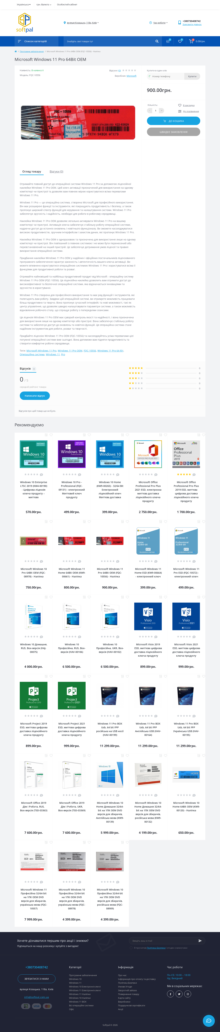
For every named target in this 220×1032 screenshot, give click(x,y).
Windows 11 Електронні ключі (85, 990)
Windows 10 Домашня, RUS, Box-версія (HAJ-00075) (33, 648)
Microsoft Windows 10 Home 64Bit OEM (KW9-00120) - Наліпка (186, 806)
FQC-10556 (90, 350)
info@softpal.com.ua (36, 997)
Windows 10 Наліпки (80, 997)
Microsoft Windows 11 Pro (41, 350)
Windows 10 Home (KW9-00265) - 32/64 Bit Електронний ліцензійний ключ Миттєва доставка (110, 490)
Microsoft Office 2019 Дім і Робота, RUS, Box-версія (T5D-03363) (33, 806)
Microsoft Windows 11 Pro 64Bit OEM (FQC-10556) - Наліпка (110, 572)
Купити (192, 76)
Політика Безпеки (156, 947)
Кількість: (153, 104)
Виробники (124, 1001)
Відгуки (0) (56, 171)
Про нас (122, 975)
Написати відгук (35, 395)
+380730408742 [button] (36, 967)
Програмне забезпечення (32, 51)
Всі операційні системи (81, 1005)
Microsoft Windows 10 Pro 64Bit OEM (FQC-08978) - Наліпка (34, 572)
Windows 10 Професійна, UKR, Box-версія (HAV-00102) (110, 648)
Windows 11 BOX (77, 1001)
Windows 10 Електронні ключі (85, 986)
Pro (63, 354)
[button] (82, 22)
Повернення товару (128, 994)
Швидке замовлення (174, 132)
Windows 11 (53, 354)
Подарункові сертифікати (131, 1005)
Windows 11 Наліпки (80, 994)
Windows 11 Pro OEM (70, 350)
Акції (120, 1009)
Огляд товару (31, 171)
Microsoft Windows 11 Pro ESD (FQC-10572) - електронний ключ (186, 572)
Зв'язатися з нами (36, 978)
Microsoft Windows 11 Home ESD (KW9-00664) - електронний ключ (148, 572)
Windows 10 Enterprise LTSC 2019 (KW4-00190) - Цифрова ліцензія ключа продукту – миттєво (33, 490)
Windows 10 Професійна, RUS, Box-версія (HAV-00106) (71, 648)
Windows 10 (75, 979)
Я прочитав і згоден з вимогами (160, 947)
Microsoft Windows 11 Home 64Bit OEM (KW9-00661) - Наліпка (71, 572)
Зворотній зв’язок (127, 990)
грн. (43, 4)
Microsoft (131, 75)
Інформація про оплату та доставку (137, 979)
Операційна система (32, 354)
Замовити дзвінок (192, 24)
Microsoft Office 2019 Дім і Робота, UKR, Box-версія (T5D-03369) (71, 806)
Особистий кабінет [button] (67, 4)
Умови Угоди (125, 986)
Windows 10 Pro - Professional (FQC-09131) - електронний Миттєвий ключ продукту (72, 490)
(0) (119, 70)
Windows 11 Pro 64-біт (110, 350)
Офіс (71, 1009)
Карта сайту (124, 997)
